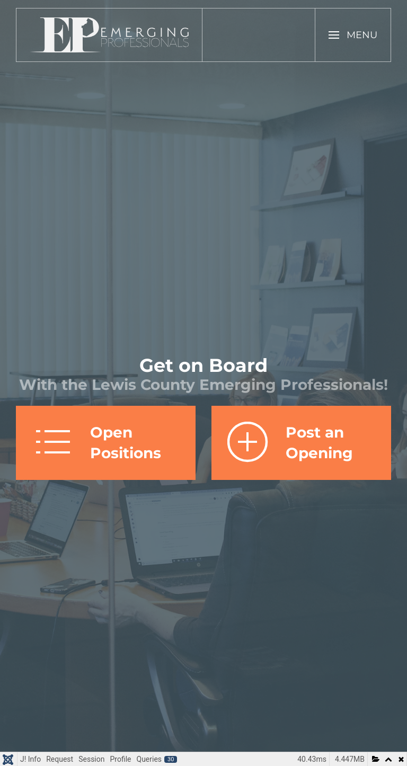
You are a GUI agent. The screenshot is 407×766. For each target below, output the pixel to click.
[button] (353, 34)
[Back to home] (109, 34)
